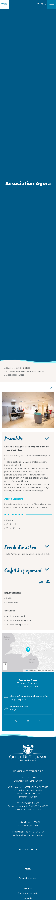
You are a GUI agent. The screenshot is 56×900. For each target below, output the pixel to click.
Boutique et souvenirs (28, 893)
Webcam (28, 888)
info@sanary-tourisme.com (30, 835)
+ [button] (5, 664)
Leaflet (26, 670)
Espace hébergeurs (28, 878)
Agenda (28, 898)
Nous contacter (28, 849)
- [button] (5, 668)
